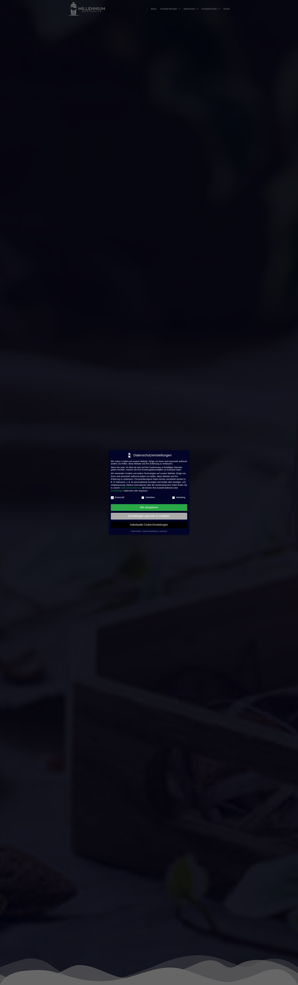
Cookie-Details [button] (136, 531)
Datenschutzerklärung (130, 488)
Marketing (178, 497)
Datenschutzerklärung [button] (150, 531)
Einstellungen (117, 491)
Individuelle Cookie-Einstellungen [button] (149, 524)
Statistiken (148, 497)
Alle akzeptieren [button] (149, 507)
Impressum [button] (163, 531)
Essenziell (117, 497)
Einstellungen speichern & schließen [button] (149, 516)
